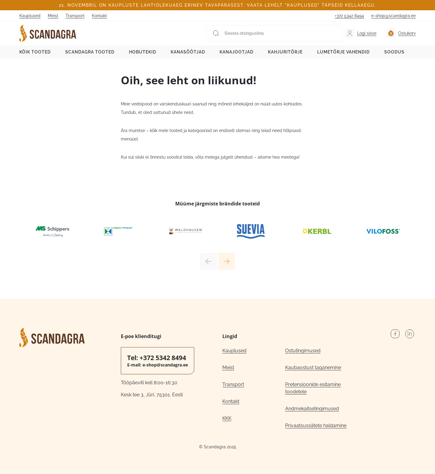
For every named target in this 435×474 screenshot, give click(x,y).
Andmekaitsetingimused (312, 408)
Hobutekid (142, 52)
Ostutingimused (303, 350)
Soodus (394, 52)
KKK (226, 418)
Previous (208, 261)
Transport (75, 15)
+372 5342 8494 (349, 15)
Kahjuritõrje (285, 52)
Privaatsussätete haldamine (315, 425)
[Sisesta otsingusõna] (274, 33)
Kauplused (29, 15)
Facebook (395, 334)
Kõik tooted (35, 52)
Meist (53, 15)
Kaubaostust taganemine (313, 367)
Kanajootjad (236, 52)
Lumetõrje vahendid (343, 52)
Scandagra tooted (89, 52)
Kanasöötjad (188, 52)
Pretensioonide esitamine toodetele (313, 388)
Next (226, 261)
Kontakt (99, 15)
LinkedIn (410, 334)
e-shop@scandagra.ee (393, 15)
